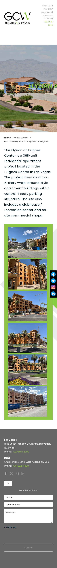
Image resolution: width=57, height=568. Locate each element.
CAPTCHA (10, 527)
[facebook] (5, 473)
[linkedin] (23, 473)
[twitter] (11, 473)
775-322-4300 (20, 465)
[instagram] (17, 473)
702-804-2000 (20, 451)
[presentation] (26, 535)
